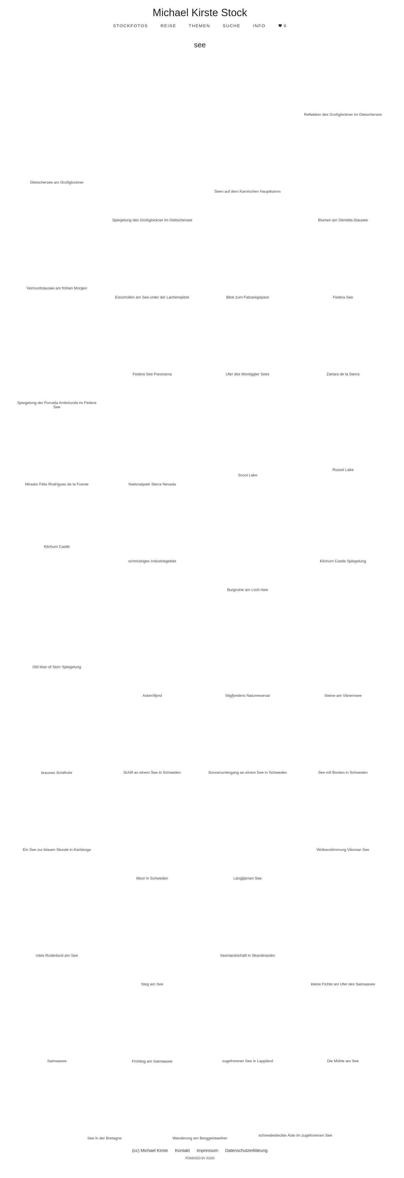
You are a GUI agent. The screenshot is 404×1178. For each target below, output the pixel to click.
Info (259, 25)
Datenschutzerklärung (246, 1150)
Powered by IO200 (200, 1158)
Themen (199, 25)
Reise (168, 25)
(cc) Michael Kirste (150, 1150)
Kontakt (182, 1150)
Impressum (207, 1150)
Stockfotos (130, 25)
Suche (231, 25)
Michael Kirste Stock (200, 12)
